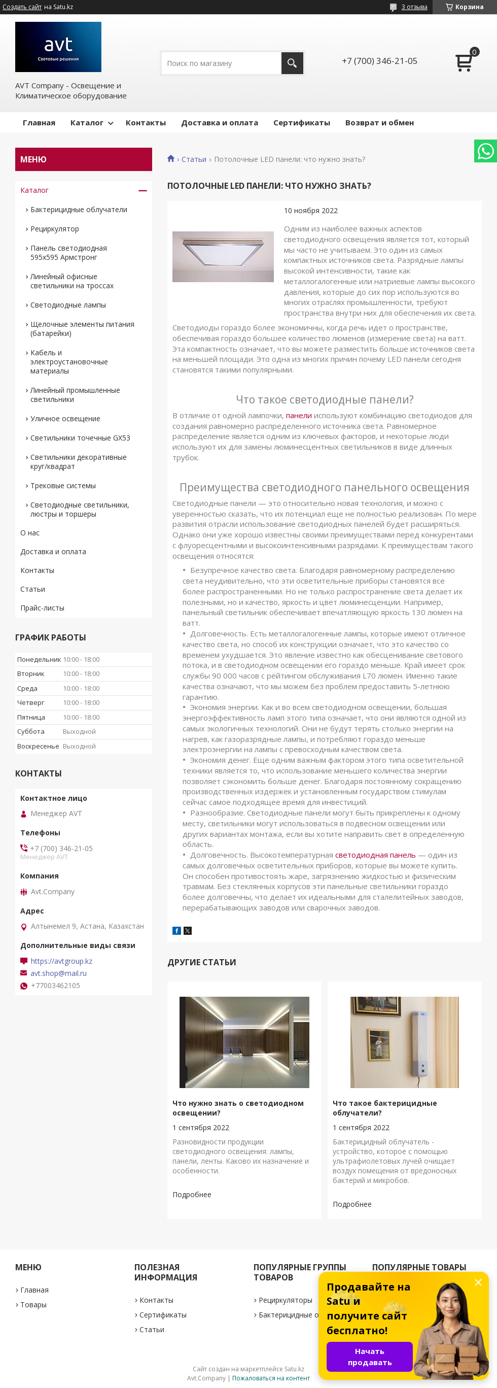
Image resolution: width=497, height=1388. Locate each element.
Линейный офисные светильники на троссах (72, 281)
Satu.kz (294, 1369)
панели (299, 415)
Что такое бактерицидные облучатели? (385, 1108)
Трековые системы (63, 485)
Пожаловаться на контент (271, 1378)
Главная (39, 122)
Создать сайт (22, 7)
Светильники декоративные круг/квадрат (78, 461)
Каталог (86, 122)
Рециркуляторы (285, 1300)
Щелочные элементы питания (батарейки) (82, 328)
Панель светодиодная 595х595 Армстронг (68, 252)
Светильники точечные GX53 (80, 438)
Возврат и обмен (379, 122)
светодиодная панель (375, 855)
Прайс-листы (42, 608)
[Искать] (292, 63)
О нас (30, 532)
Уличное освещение (65, 418)
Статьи (194, 159)
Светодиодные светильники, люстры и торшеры (79, 509)
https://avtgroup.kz (61, 961)
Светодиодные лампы (68, 305)
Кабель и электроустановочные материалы (69, 362)
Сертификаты (301, 122)
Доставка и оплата (219, 122)
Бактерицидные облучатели (78, 209)
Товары (33, 1304)
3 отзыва (415, 7)
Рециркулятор (54, 228)
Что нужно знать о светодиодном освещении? (238, 1108)
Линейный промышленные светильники (75, 394)
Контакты (146, 122)
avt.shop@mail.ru (58, 973)
